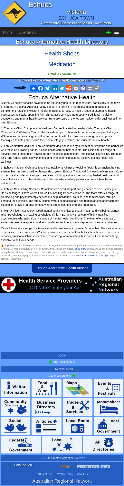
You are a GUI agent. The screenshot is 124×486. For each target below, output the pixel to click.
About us (82, 474)
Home (8, 32)
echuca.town (88, 255)
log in (106, 255)
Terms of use (44, 474)
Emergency (27, 32)
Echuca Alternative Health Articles (62, 268)
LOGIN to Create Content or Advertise (62, 458)
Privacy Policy (64, 474)
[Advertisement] (62, 324)
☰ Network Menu (62, 369)
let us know (80, 249)
